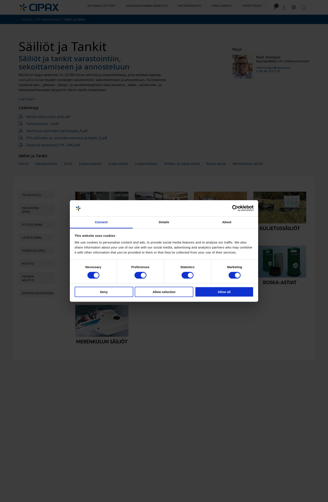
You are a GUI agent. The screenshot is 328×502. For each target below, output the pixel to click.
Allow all (224, 292)
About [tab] (226, 222)
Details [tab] (164, 222)
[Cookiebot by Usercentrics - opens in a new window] (235, 208)
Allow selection (163, 292)
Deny (104, 292)
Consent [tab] (101, 222)
